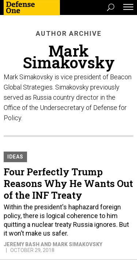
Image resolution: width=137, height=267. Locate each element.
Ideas (15, 157)
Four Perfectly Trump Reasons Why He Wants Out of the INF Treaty (68, 183)
